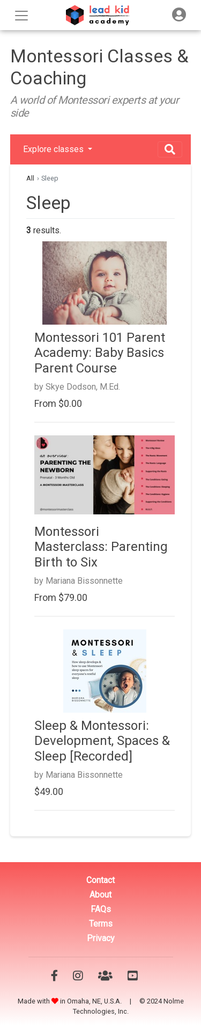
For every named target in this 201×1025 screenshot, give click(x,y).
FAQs (101, 909)
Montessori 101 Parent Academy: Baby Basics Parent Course (99, 353)
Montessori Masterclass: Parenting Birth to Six (101, 547)
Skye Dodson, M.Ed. (83, 387)
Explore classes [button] (54, 149)
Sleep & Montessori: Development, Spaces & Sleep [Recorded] (102, 741)
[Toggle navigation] (179, 15)
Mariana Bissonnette (84, 581)
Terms (101, 924)
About (100, 895)
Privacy (101, 938)
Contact (100, 880)
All (30, 178)
